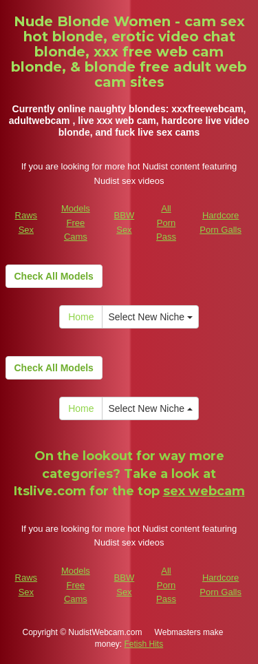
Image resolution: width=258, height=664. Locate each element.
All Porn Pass (166, 222)
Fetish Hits (144, 644)
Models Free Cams (75, 222)
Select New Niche (150, 316)
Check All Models (54, 276)
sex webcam (204, 491)
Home (81, 316)
